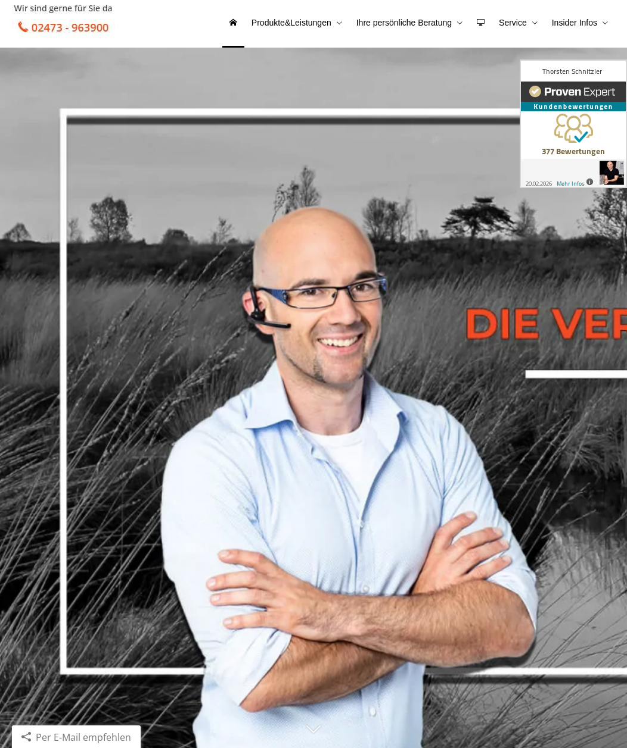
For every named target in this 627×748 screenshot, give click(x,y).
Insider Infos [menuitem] (574, 22)
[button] (313, 734)
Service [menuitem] (513, 22)
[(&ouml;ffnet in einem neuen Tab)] (573, 124)
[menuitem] (233, 24)
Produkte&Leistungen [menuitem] (291, 22)
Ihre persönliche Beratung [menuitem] (404, 22)
